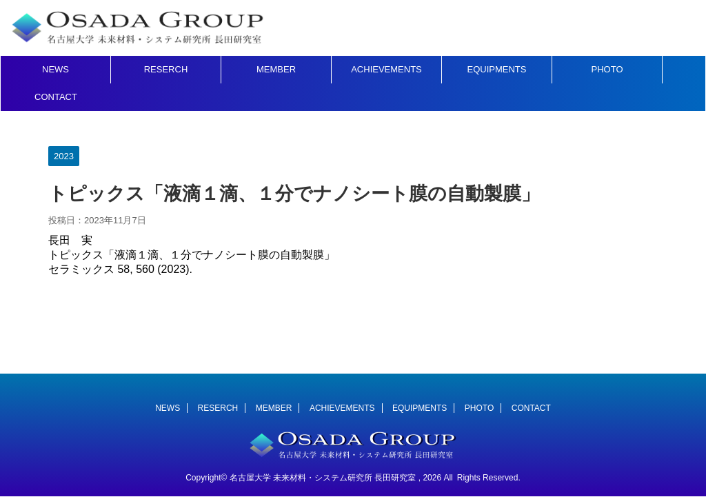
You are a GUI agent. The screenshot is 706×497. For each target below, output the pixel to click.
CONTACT (55, 97)
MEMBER (276, 69)
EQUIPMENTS (497, 69)
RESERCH (166, 69)
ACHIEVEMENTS (386, 69)
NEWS (55, 69)
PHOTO (607, 69)
